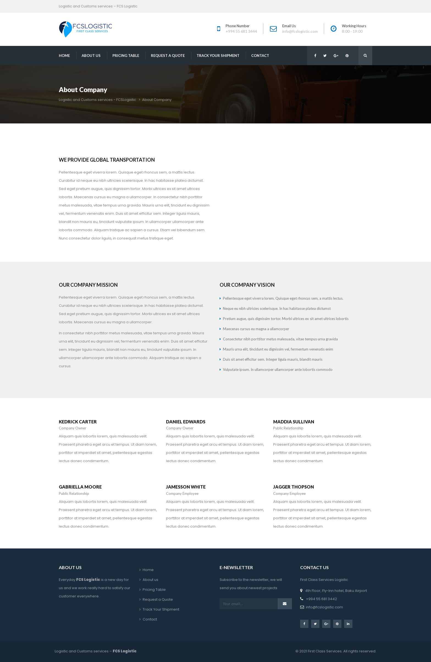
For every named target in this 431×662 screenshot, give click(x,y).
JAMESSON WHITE (186, 486)
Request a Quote (168, 55)
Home (64, 55)
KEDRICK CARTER (78, 421)
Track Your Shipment (218, 55)
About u (91, 55)
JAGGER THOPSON (293, 486)
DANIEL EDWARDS (185, 421)
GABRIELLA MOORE (80, 486)
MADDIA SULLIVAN (293, 421)
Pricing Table (125, 55)
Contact (260, 55)
